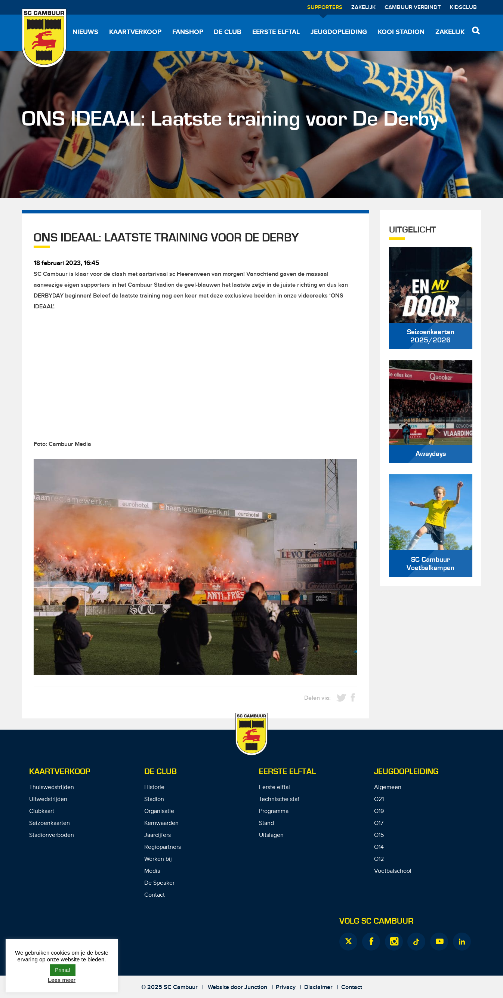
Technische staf (279, 799)
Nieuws (85, 32)
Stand (266, 823)
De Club (227, 32)
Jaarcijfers (157, 835)
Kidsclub (463, 7)
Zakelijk (363, 7)
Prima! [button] (62, 970)
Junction (255, 987)
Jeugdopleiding (339, 32)
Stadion (154, 799)
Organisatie (159, 811)
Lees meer (61, 980)
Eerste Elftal (287, 771)
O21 (379, 799)
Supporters (324, 7)
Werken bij (158, 859)
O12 (379, 859)
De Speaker (159, 883)
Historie (154, 787)
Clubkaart (41, 811)
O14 (379, 847)
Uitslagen (271, 835)
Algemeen (387, 787)
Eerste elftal (276, 32)
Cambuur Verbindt (413, 7)
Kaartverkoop (135, 32)
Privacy (286, 987)
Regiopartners (162, 847)
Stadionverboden (51, 835)
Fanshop (187, 32)
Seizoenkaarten (49, 823)
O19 (379, 811)
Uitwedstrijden (48, 799)
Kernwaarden (161, 823)
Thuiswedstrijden (51, 787)
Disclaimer (318, 987)
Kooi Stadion (401, 32)
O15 (379, 835)
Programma (273, 811)
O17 (378, 823)
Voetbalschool (392, 871)
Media (152, 871)
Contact (154, 895)
